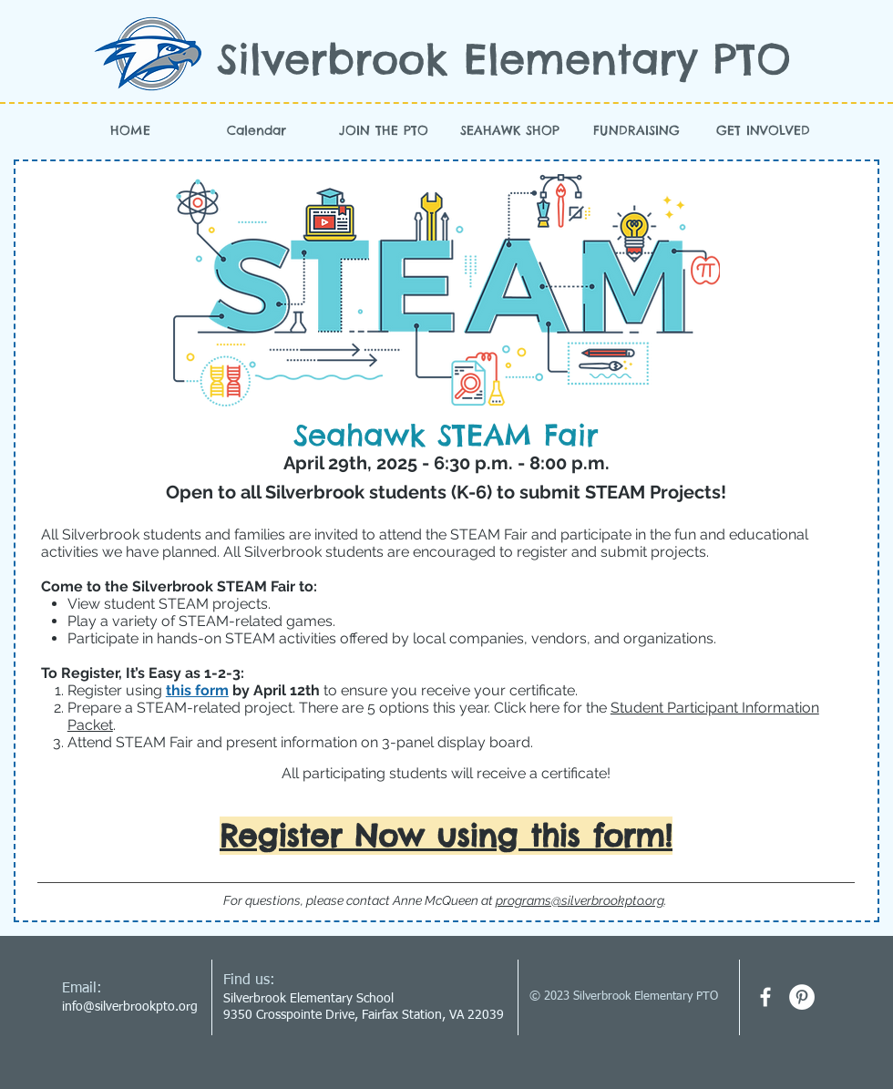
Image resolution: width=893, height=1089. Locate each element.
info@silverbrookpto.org (130, 1007)
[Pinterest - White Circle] (802, 997)
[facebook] (765, 997)
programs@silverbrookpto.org (580, 900)
